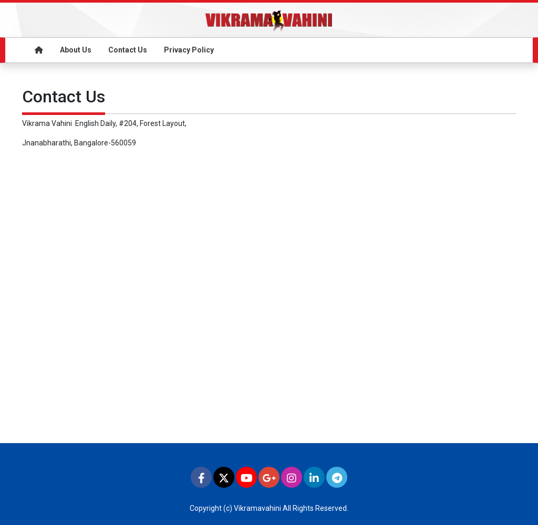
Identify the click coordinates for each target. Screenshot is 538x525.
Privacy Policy (189, 50)
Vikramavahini (257, 508)
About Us (75, 50)
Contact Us (127, 50)
